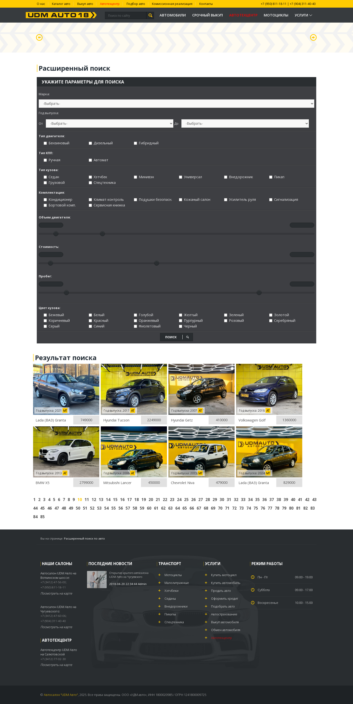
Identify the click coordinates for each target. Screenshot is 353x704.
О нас (41, 4)
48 (64, 508)
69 (213, 508)
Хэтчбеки (171, 590)
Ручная (52, 160)
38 (279, 499)
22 (165, 499)
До (176, 123)
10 (79, 499)
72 (234, 508)
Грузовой (54, 182)
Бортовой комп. (60, 205)
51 (85, 508)
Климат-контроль (106, 199)
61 (156, 508)
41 (300, 499)
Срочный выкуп (207, 15)
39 (286, 499)
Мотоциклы (276, 15)
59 (142, 508)
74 (248, 508)
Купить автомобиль (225, 583)
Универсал (190, 177)
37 (271, 499)
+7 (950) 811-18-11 (274, 4)
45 (42, 508)
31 (229, 499)
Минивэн (144, 177)
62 (163, 508)
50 (78, 508)
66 (191, 508)
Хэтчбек (98, 177)
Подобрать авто (223, 606)
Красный (98, 320)
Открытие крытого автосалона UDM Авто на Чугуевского (129, 575)
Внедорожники (176, 606)
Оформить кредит (224, 598)
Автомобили (173, 15)
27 (200, 499)
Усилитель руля (240, 199)
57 (128, 508)
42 (307, 499)
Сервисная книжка (107, 205)
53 (99, 508)
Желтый (188, 314)
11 (87, 499)
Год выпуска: (49, 113)
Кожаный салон (194, 199)
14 (108, 499)
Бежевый (54, 314)
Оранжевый (146, 320)
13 (101, 499)
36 (264, 499)
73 (241, 508)
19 (143, 499)
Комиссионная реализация (172, 4)
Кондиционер (58, 199)
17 (129, 499)
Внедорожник (238, 177)
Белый (96, 314)
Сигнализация (283, 199)
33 (243, 499)
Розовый (234, 320)
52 (92, 508)
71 (227, 508)
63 (170, 508)
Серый (52, 326)
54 (106, 508)
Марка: (44, 94)
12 (94, 499)
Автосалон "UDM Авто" (61, 694)
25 (186, 499)
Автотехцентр (110, 4)
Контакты (206, 4)
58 (135, 508)
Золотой (279, 314)
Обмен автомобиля (225, 630)
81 (298, 508)
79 (284, 508)
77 (270, 508)
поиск (177, 337)
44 (35, 508)
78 (277, 508)
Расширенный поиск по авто (84, 538)
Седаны (170, 598)
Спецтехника (102, 182)
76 (263, 508)
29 (215, 499)
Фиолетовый (147, 326)
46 (49, 508)
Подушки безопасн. (153, 199)
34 (250, 499)
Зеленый (234, 314)
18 (136, 499)
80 (291, 508)
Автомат (98, 160)
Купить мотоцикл (224, 575)
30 (222, 499)
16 (122, 499)
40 (293, 499)
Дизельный (101, 143)
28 (207, 499)
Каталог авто (61, 4)
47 (56, 508)
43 (314, 499)
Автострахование (224, 614)
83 (312, 508)
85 (42, 516)
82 (305, 508)
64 (177, 508)
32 (236, 499)
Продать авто (221, 590)
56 (120, 508)
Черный (188, 326)
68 (206, 508)
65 (184, 508)
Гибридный (146, 143)
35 (257, 499)
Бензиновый (56, 143)
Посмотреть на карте (56, 593)
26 (193, 499)
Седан (51, 177)
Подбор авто (135, 4)
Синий (96, 326)
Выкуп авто (85, 4)
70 (220, 508)
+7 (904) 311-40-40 (302, 4)
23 (172, 499)
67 (199, 508)
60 (149, 508)
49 (71, 508)
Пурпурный (191, 320)
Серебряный (282, 320)
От (41, 123)
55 (113, 508)
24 (179, 499)
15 (115, 499)
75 (255, 508)
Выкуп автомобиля (225, 622)
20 (151, 499)
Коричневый (57, 320)
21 (158, 499)
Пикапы (170, 614)
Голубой (143, 314)
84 (35, 516)
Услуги (304, 15)
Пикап (276, 177)
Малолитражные (176, 583)
